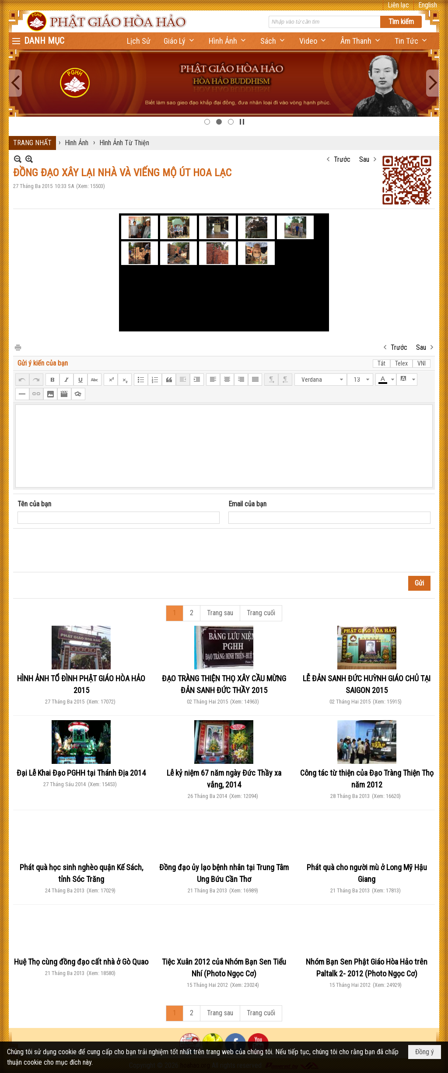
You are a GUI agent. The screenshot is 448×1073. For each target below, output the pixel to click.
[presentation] (84, 550)
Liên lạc (398, 5)
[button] (179, 40)
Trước (342, 159)
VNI (421, 363)
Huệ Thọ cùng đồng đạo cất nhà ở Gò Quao (81, 961)
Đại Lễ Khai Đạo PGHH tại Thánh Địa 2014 (81, 772)
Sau (364, 159)
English (427, 5)
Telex (401, 363)
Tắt (381, 363)
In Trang (17, 347)
